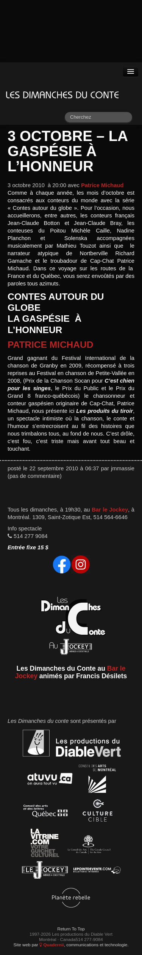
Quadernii (51, 944)
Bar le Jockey (110, 510)
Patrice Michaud (102, 185)
